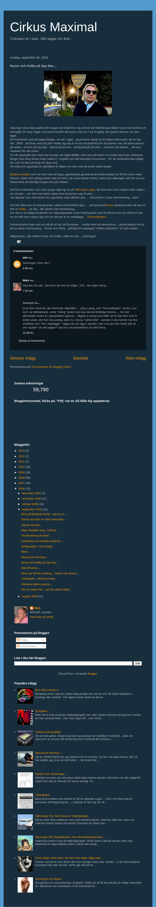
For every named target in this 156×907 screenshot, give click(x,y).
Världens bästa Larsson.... (37, 584)
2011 (22, 461)
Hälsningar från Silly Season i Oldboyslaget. (62, 816)
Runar (109, 205)
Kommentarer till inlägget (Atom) (51, 366)
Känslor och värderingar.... (51, 773)
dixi (25, 257)
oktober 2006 (30, 504)
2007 (22, 483)
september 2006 (32, 509)
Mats (26, 280)
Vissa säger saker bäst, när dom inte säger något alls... (68, 857)
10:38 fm (28, 332)
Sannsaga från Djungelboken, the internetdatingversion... (70, 837)
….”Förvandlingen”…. (96, 216)
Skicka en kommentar (31, 340)
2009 (22, 472)
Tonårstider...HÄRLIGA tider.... (39, 578)
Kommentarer (27, 646)
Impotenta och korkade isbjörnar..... (42, 541)
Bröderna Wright (20, 174)
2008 (22, 477)
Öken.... (26, 551)
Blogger (92, 673)
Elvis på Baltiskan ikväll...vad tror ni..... (44, 514)
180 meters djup (85, 189)
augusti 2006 (30, 596)
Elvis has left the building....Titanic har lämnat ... (50, 573)
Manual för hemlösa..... (35, 557)
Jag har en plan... (31, 524)
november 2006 (32, 498)
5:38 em (28, 268)
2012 (22, 456)
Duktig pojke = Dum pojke (37, 546)
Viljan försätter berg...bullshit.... (40, 530)
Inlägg (22, 639)
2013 (22, 450)
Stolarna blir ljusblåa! (48, 732)
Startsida (80, 358)
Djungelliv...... (43, 711)
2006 (22, 488)
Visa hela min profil (41, 616)
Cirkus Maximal (53, 27)
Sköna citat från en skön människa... (43, 519)
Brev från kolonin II (46, 690)
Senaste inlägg (22, 358)
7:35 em (28, 290)
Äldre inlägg (136, 358)
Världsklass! (42, 795)
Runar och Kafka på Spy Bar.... (40, 562)
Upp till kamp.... (30, 567)
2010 (22, 466)
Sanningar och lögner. (48, 878)
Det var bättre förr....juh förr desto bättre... (46, 589)
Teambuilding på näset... (36, 535)
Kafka (22, 209)
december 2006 (32, 493)
